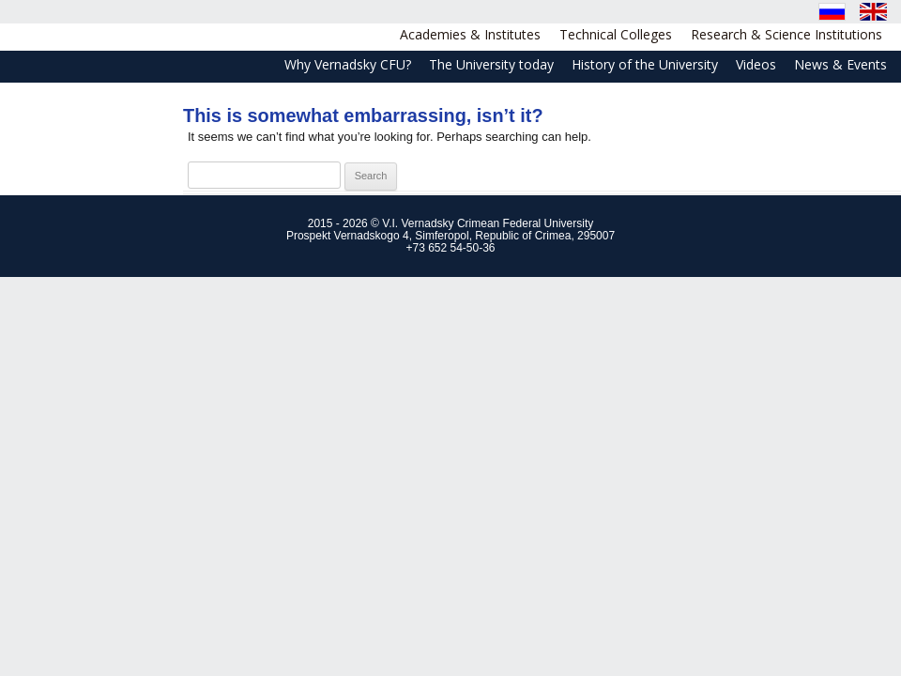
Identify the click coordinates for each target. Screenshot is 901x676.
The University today (491, 64)
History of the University (645, 64)
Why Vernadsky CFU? (347, 64)
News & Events (840, 64)
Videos (756, 64)
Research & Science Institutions (786, 34)
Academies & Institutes (470, 34)
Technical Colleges (615, 34)
